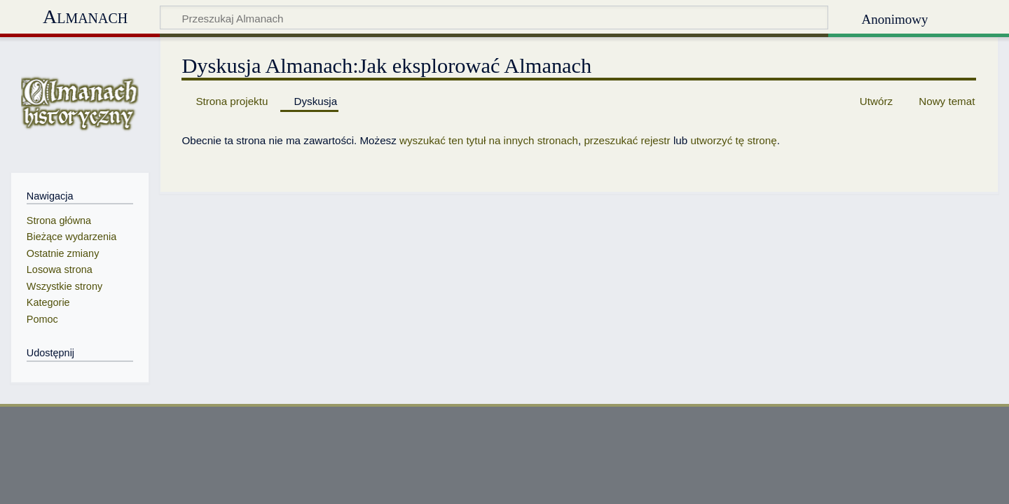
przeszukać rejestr (627, 140)
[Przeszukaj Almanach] (494, 17)
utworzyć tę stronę (733, 140)
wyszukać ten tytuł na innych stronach (488, 140)
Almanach (85, 16)
